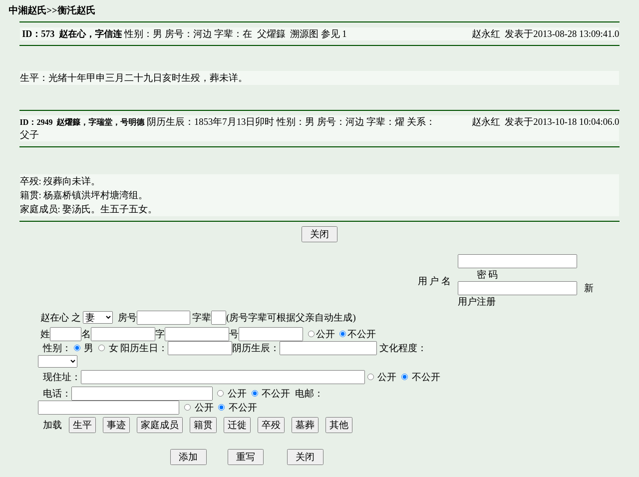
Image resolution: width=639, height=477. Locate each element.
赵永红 (486, 33)
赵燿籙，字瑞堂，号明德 (100, 122)
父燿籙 (271, 33)
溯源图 (304, 33)
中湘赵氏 (27, 10)
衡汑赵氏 (76, 10)
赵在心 (54, 317)
